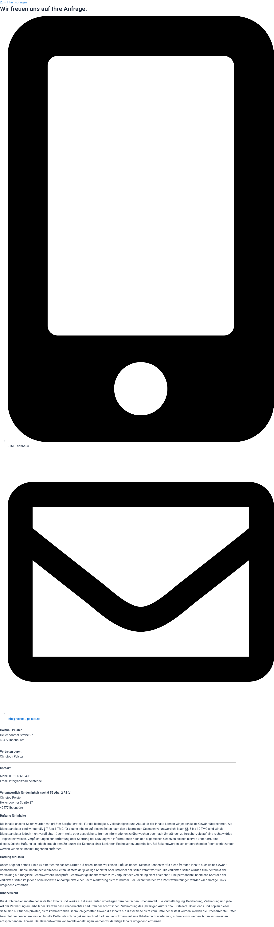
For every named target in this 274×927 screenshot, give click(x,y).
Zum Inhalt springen (13, 2)
